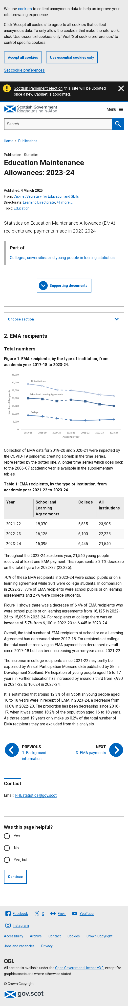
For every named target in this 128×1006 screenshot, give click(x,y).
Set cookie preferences (24, 70)
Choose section (63, 318)
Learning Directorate (39, 202)
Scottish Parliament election (38, 88)
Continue (15, 877)
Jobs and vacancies (19, 946)
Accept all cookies (23, 57)
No (16, 848)
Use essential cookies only (72, 57)
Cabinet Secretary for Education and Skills (46, 196)
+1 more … (65, 202)
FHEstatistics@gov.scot (36, 795)
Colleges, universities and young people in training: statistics (62, 257)
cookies (25, 8)
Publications (27, 141)
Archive (36, 936)
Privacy (47, 946)
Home (8, 141)
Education (21, 208)
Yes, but (20, 859)
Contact (54, 936)
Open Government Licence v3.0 (79, 968)
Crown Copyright (99, 936)
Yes (17, 836)
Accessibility (13, 936)
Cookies (73, 936)
